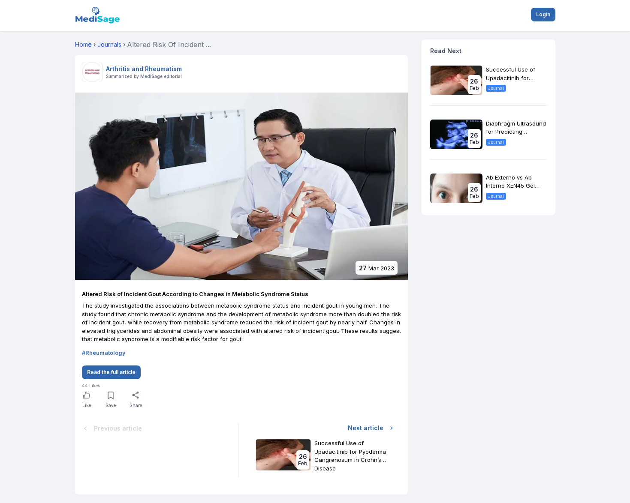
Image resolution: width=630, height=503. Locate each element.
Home (83, 44)
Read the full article (111, 372)
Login (543, 14)
